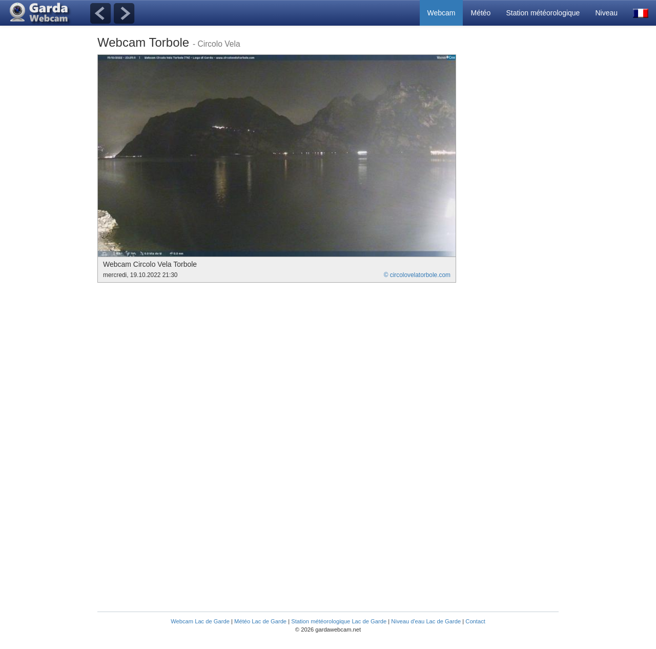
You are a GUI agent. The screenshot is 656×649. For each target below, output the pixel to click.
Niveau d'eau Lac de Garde (426, 621)
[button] (640, 13)
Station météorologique (543, 13)
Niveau (606, 13)
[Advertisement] (518, 208)
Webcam (441, 13)
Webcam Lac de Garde (200, 621)
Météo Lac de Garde (260, 621)
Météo (480, 13)
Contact (475, 621)
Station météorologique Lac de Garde (338, 621)
